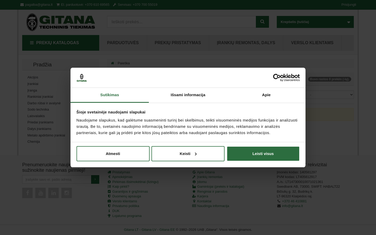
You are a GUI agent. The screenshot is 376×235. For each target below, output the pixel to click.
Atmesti (113, 153)
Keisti (188, 153)
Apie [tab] (266, 95)
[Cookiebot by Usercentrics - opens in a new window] (277, 78)
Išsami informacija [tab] (188, 95)
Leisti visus (263, 153)
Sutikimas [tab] (109, 95)
